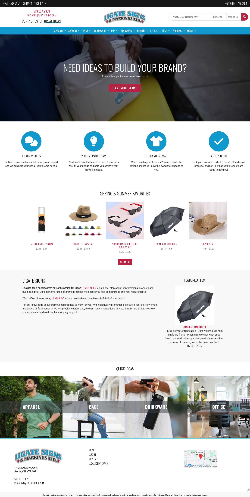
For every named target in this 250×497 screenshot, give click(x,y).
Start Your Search (125, 88)
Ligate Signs (89, 288)
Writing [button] (177, 31)
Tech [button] (164, 31)
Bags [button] (85, 31)
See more (125, 262)
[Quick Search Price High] (233, 17)
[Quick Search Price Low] (219, 17)
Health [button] (141, 31)
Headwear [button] (126, 31)
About (92, 455)
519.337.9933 (41, 11)
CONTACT (27, 3)
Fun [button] (113, 31)
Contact (94, 459)
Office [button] (153, 31)
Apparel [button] (58, 31)
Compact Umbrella (194, 327)
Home (92, 450)
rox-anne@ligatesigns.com (41, 15)
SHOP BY (38, 3)
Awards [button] (72, 31)
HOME (5, 3)
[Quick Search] (190, 17)
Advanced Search (98, 463)
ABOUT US (16, 3)
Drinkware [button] (100, 31)
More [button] (190, 31)
